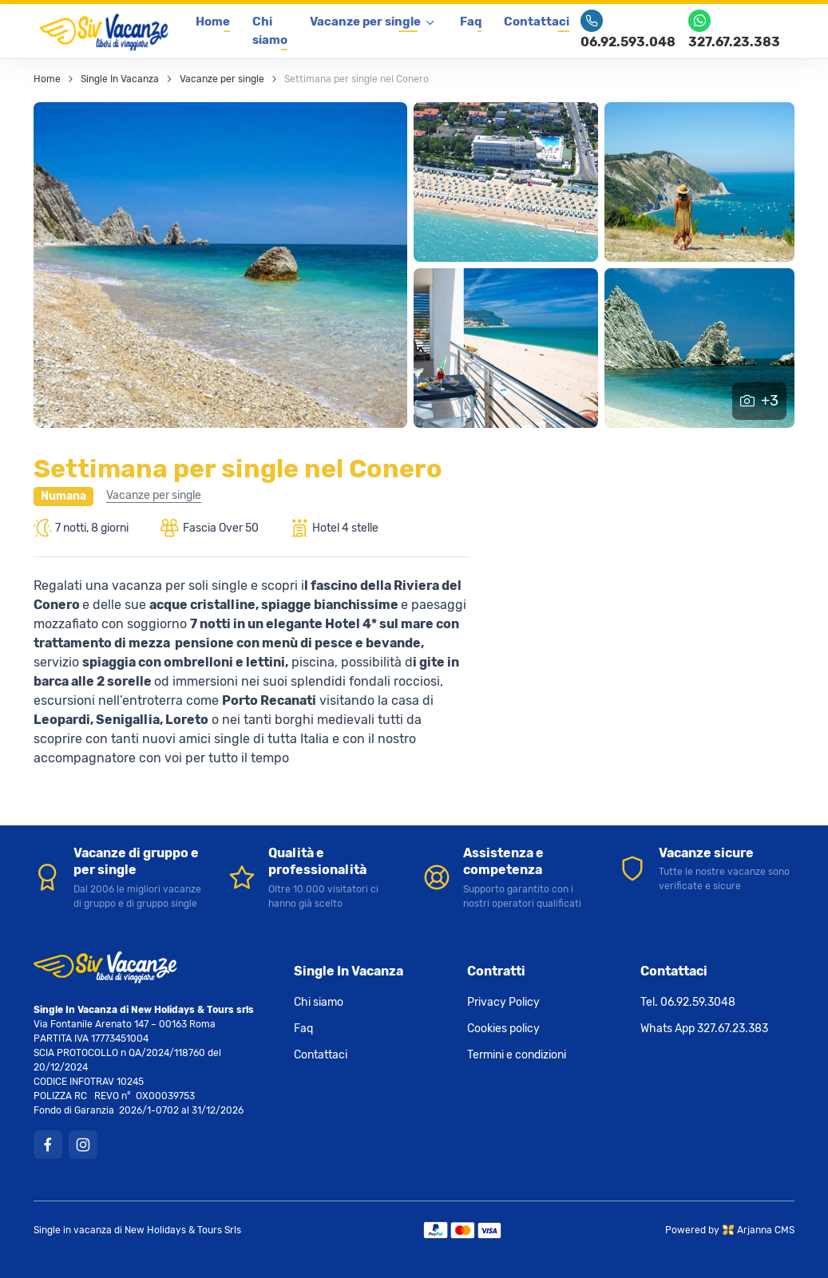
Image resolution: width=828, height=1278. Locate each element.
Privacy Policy (503, 1001)
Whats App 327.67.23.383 (704, 1028)
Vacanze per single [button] (365, 21)
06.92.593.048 (627, 29)
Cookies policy (503, 1028)
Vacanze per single (222, 78)
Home (213, 21)
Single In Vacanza (120, 78)
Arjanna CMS (765, 1229)
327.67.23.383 (734, 29)
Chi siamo (269, 30)
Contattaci (536, 21)
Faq (470, 21)
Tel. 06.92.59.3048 (687, 1001)
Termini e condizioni (516, 1054)
